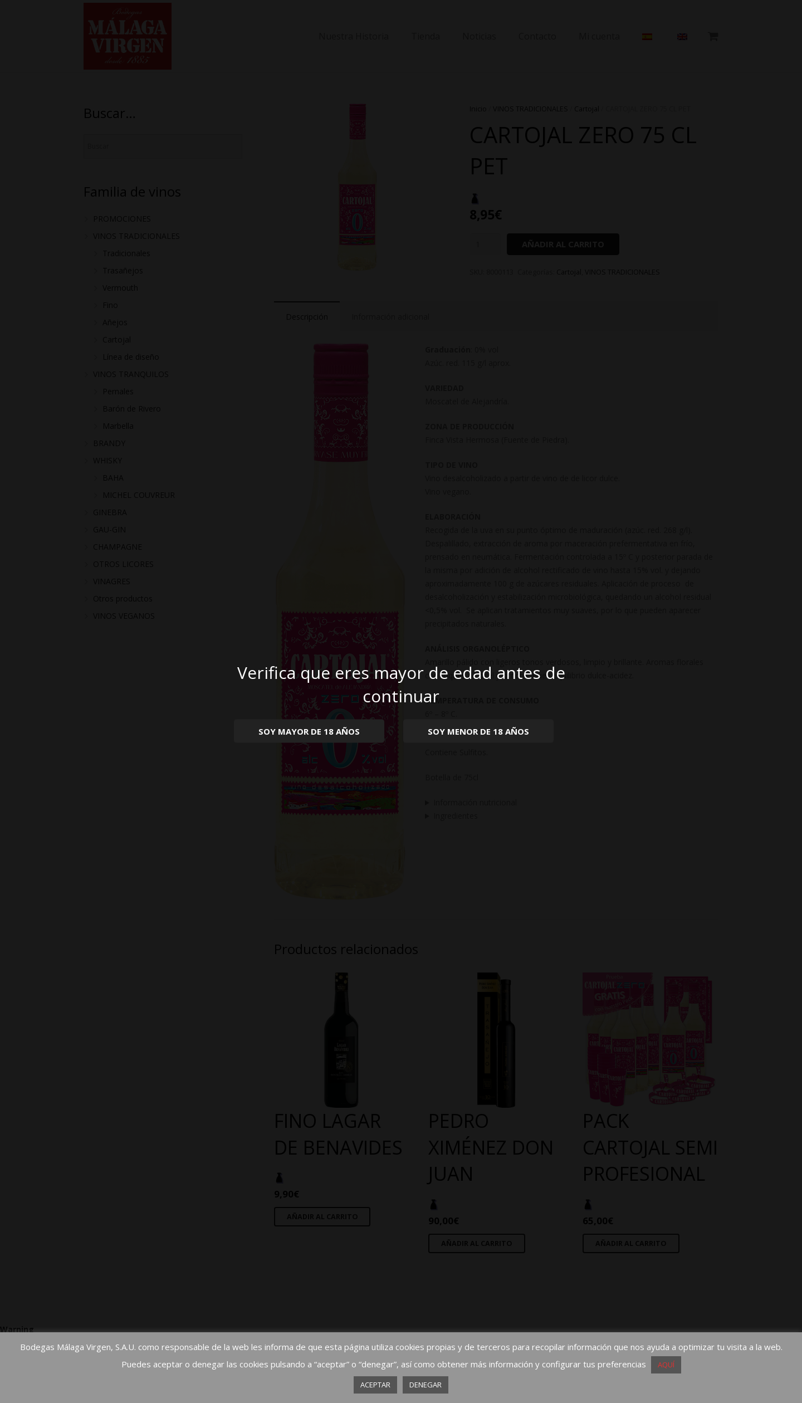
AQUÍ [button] (666, 1365)
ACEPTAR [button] (375, 1385)
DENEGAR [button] (425, 1385)
